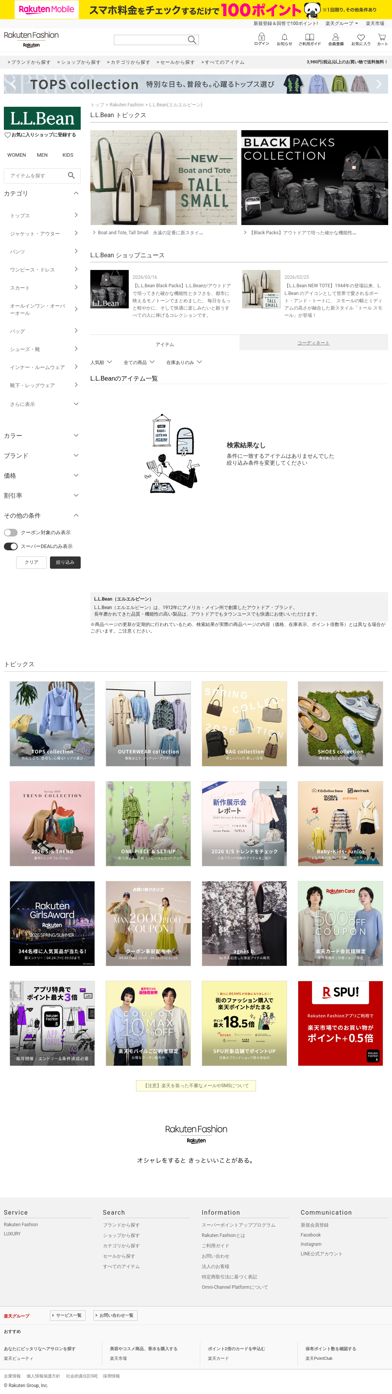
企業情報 (12, 1376)
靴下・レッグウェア (44, 385)
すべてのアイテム (121, 1266)
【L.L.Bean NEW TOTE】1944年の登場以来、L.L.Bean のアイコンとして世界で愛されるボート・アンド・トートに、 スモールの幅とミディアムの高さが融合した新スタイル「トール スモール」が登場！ (333, 300)
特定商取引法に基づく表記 (229, 1277)
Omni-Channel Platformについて (235, 1287)
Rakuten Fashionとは (223, 1235)
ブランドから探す (121, 1225)
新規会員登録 (315, 1225)
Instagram (311, 1244)
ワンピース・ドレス (44, 269)
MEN (42, 155)
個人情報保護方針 (43, 1376)
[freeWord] (42, 176)
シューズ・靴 (44, 349)
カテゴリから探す (121, 1245)
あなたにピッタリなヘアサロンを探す (40, 1348)
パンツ (44, 251)
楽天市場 (375, 23)
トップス (44, 215)
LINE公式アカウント (322, 1254)
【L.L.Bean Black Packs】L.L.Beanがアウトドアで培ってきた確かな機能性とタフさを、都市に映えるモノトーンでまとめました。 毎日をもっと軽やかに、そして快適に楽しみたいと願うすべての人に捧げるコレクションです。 (182, 300)
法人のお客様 (215, 1266)
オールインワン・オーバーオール (44, 309)
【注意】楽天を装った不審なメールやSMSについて (196, 1085)
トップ (97, 105)
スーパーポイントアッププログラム (239, 1225)
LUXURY (12, 1234)
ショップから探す (121, 1235)
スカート (44, 287)
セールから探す (119, 1256)
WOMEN (16, 155)
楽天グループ (339, 23)
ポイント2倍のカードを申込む (236, 1348)
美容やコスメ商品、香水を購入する (144, 1348)
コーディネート (313, 343)
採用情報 (111, 1376)
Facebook (311, 1235)
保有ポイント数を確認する (331, 1348)
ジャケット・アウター (44, 233)
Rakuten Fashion (127, 105)
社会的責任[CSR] (81, 1376)
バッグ (44, 331)
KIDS (68, 155)
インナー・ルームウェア (44, 367)
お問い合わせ (215, 1256)
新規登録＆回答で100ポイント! (286, 23)
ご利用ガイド (215, 1245)
